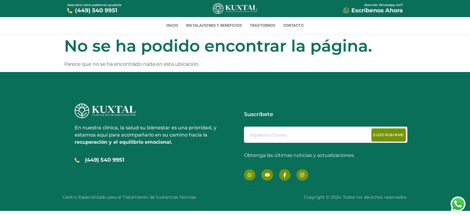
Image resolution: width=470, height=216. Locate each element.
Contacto (293, 25)
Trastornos (262, 25)
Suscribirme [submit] (388, 135)
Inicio (172, 25)
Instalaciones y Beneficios (214, 25)
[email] (325, 135)
